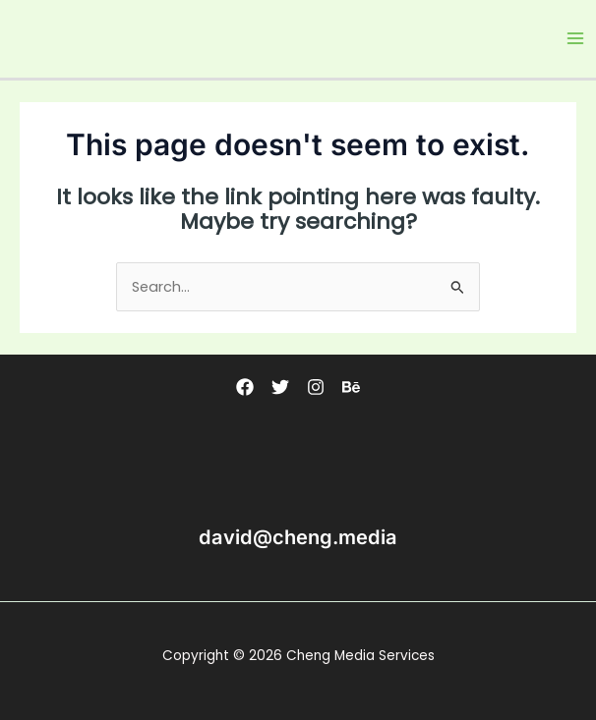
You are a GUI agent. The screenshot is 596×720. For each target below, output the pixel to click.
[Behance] (351, 387)
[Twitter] (280, 387)
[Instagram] (316, 387)
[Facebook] (245, 387)
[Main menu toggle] (575, 38)
